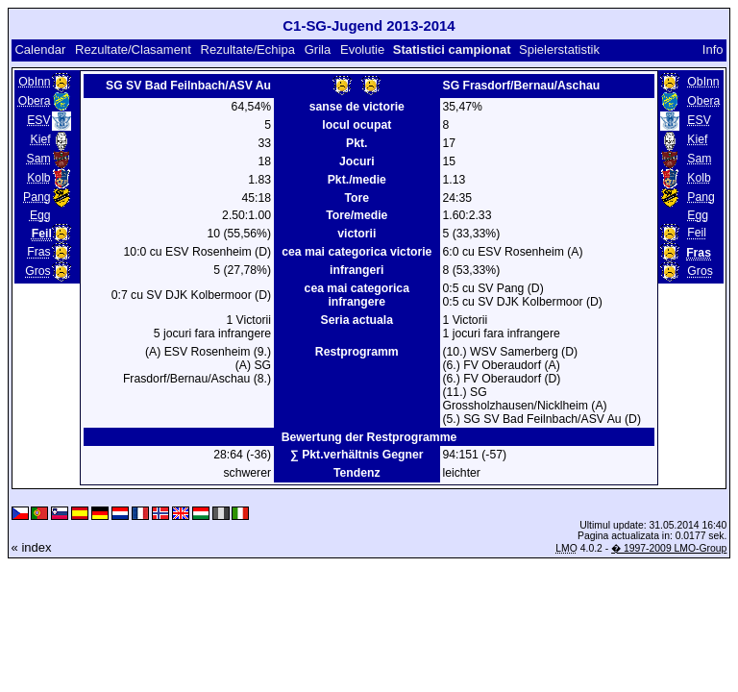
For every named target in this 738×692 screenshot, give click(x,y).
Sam (39, 158)
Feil (696, 232)
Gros (37, 271)
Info (713, 49)
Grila (318, 49)
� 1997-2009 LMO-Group (668, 548)
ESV (38, 120)
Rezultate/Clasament (133, 49)
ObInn (34, 81)
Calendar (39, 49)
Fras (38, 252)
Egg (40, 215)
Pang (37, 197)
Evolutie (362, 49)
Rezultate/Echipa (248, 49)
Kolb (38, 178)
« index (32, 547)
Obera (34, 101)
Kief (41, 139)
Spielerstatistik (561, 49)
